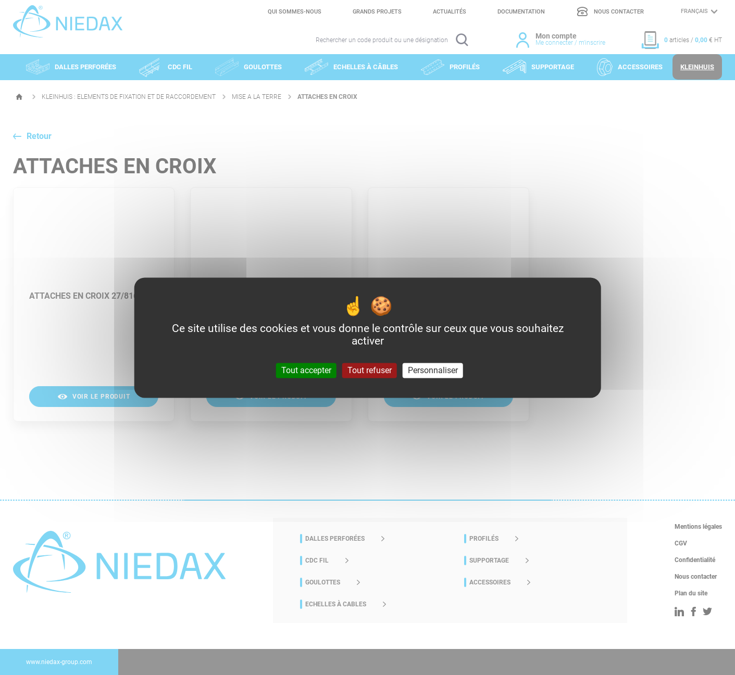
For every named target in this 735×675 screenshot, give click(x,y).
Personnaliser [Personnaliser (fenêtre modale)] (433, 370)
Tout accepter (306, 370)
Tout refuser (369, 370)
